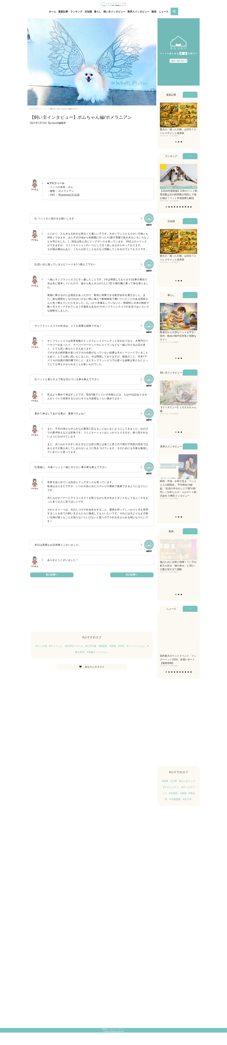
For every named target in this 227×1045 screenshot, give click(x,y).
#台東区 (174, 793)
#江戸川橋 (91, 646)
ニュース (163, 11)
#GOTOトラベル (74, 646)
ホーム (52, 11)
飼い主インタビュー (114, 11)
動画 (154, 11)
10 (191, 206)
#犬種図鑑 (175, 799)
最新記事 (63, 11)
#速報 (183, 793)
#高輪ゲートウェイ (97, 652)
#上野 (174, 781)
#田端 (113, 646)
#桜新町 (103, 646)
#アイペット (56, 646)
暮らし (97, 11)
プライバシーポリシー (117, 1029)
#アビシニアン (171, 787)
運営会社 (105, 1029)
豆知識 (88, 11)
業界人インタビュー (138, 11)
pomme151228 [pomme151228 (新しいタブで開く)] (70, 194)
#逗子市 (187, 799)
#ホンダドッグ (187, 781)
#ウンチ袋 (42, 646)
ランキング (76, 11)
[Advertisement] (92, 153)
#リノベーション (136, 646)
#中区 (121, 646)
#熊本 (165, 781)
